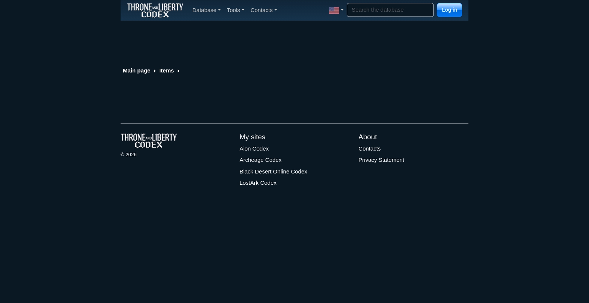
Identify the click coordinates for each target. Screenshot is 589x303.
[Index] (155, 10)
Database (206, 10)
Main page (136, 70)
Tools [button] (236, 10)
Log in (449, 9)
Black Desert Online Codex (273, 171)
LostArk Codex (258, 182)
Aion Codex (254, 148)
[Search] (390, 10)
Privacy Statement (381, 160)
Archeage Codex (261, 160)
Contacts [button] (264, 10)
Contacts (369, 148)
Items (166, 70)
